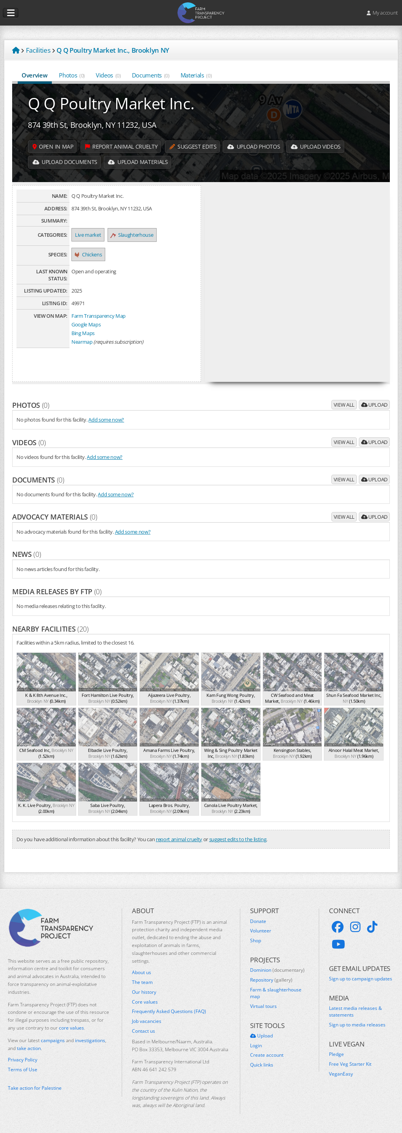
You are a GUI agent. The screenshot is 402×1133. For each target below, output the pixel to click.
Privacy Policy (22, 1060)
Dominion (277, 970)
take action (29, 1048)
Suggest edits (193, 146)
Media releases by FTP (57, 591)
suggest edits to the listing (238, 839)
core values (71, 1027)
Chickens (88, 254)
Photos (72, 75)
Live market (88, 234)
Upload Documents (65, 162)
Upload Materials (139, 162)
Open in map (53, 146)
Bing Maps (83, 333)
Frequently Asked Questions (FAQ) (169, 1011)
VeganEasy (341, 1074)
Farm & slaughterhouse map (276, 993)
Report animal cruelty (122, 146)
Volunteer (260, 931)
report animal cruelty (179, 839)
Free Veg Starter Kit (350, 1064)
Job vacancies (146, 1021)
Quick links (261, 1065)
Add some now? (106, 419)
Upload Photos (254, 146)
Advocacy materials (54, 516)
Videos (108, 75)
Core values (145, 1002)
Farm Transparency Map (98, 315)
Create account (266, 1055)
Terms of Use (22, 1070)
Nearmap (82, 341)
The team (142, 982)
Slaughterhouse (132, 234)
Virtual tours (263, 1006)
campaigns (53, 1040)
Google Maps (85, 324)
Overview (35, 75)
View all (344, 404)
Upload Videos (317, 146)
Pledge (336, 1054)
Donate (258, 921)
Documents (151, 75)
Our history (144, 992)
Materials (196, 75)
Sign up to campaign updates (360, 979)
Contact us (143, 1031)
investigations (90, 1040)
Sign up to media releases (357, 1025)
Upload (374, 404)
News (26, 554)
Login (256, 1046)
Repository (271, 980)
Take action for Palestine (35, 1088)
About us (141, 972)
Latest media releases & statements (355, 1011)
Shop (255, 941)
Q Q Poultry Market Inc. (111, 103)
